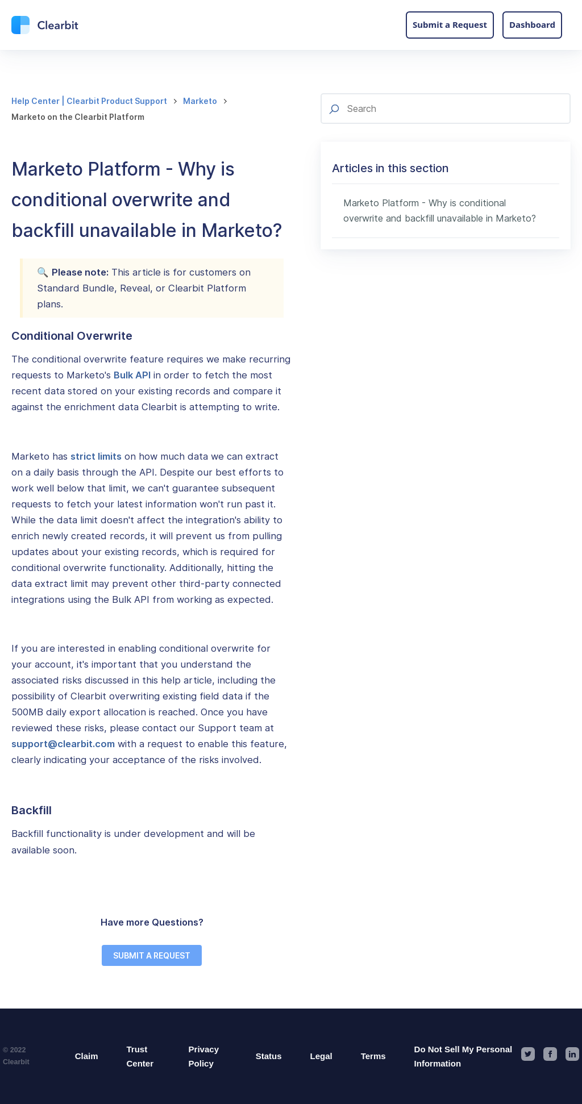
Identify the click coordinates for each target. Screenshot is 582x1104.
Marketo (200, 101)
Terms (373, 1056)
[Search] (446, 108)
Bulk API (132, 375)
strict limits (96, 456)
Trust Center (139, 1056)
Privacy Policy (204, 1056)
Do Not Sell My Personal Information (463, 1056)
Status (269, 1056)
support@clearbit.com (63, 743)
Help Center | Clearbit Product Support (89, 101)
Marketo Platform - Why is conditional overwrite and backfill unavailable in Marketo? (439, 210)
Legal (321, 1056)
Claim (86, 1056)
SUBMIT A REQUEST (151, 955)
